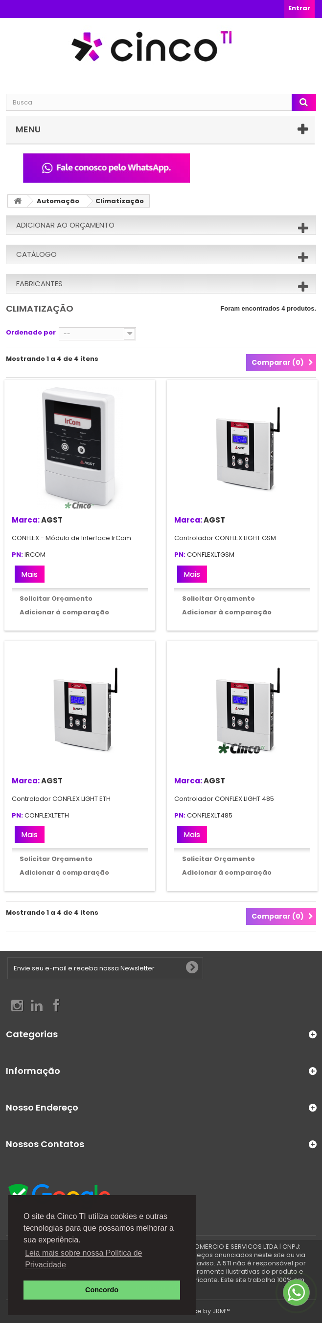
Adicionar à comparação (64, 612)
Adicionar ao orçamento (65, 225)
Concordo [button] (101, 1290)
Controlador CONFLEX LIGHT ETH (61, 798)
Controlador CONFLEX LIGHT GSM (225, 538)
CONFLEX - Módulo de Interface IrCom (71, 538)
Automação (58, 201)
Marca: (26, 520)
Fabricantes (39, 283)
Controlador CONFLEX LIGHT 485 (224, 798)
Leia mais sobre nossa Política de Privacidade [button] (83, 1259)
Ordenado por (31, 332)
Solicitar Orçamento (56, 598)
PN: (17, 555)
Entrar (299, 8)
